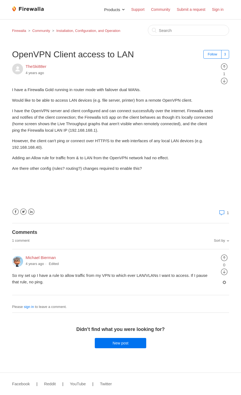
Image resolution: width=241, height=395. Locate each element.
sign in (29, 307)
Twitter (23, 211)
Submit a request (191, 9)
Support (137, 9)
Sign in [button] (218, 9)
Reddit (50, 383)
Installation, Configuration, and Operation (88, 31)
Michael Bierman (41, 257)
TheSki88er (36, 66)
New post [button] (120, 343)
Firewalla (19, 31)
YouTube (78, 383)
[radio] (224, 66)
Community (160, 9)
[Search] (188, 30)
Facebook (15, 211)
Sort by (219, 240)
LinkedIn (31, 211)
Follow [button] (212, 54)
